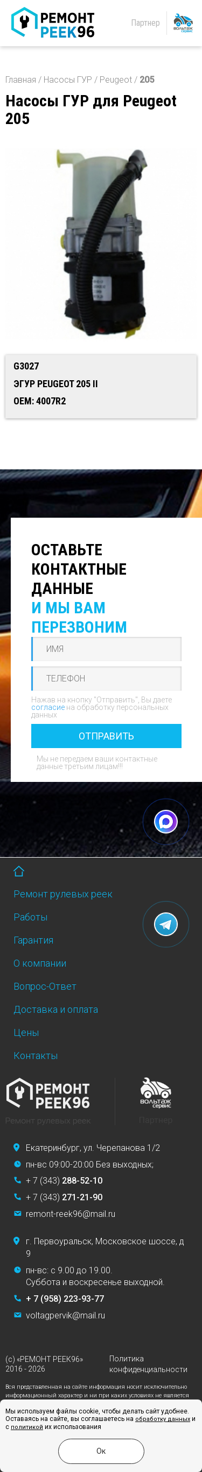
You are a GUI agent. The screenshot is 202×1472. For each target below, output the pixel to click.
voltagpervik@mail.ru (65, 1315)
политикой (27, 1427)
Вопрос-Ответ (44, 986)
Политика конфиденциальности (148, 1364)
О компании (39, 963)
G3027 (26, 366)
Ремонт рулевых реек (63, 894)
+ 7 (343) (64, 1181)
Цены (26, 1032)
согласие (48, 707)
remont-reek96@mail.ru (70, 1214)
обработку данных (162, 1419)
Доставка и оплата (55, 1009)
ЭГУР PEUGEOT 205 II (55, 383)
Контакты (35, 1055)
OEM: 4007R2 (39, 401)
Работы (30, 917)
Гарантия (33, 940)
